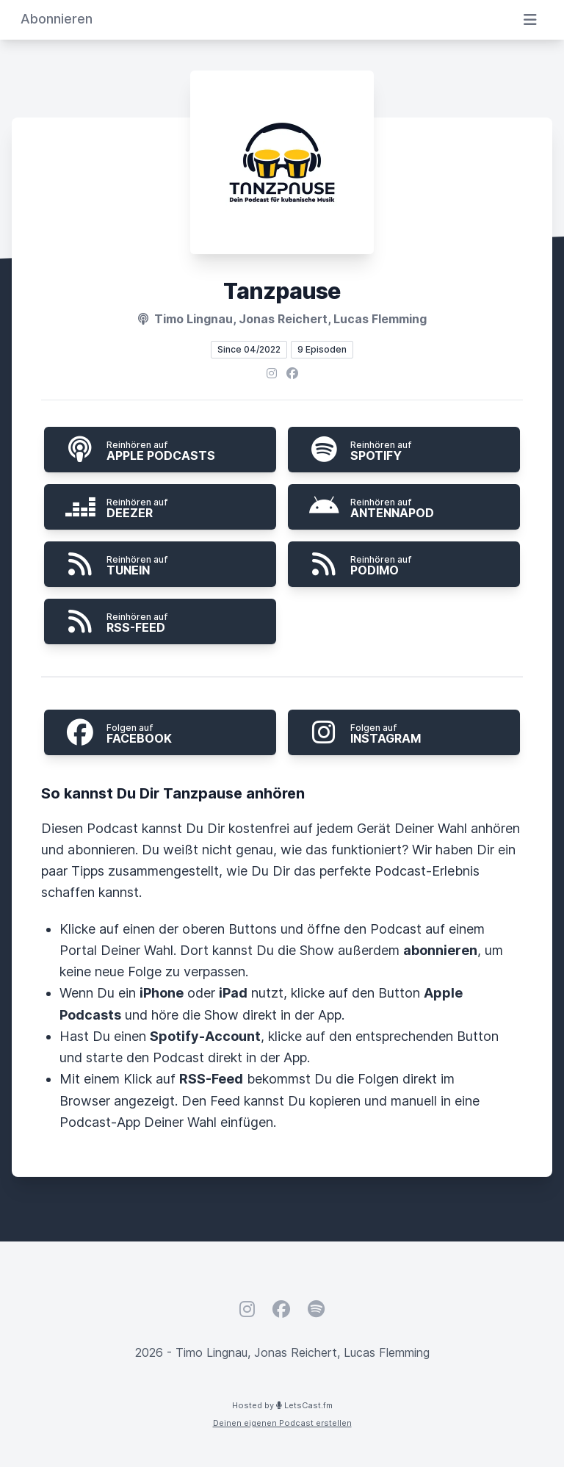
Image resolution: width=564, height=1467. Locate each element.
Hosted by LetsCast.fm (282, 1405)
